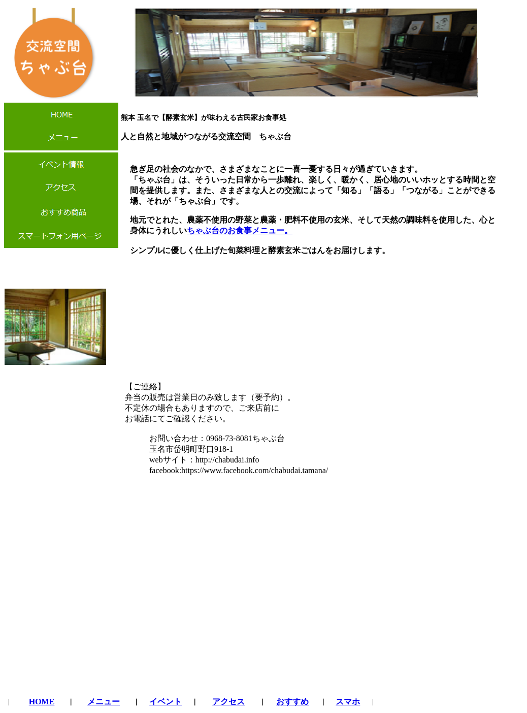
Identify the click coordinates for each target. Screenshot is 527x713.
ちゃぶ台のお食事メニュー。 (239, 230)
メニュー (103, 701)
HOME (42, 701)
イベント (165, 701)
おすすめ (292, 701)
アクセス (228, 701)
